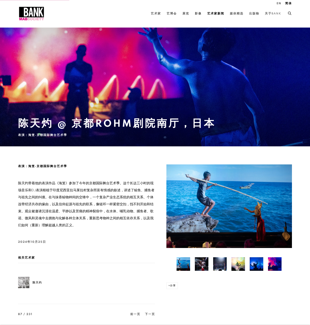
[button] (183, 264)
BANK (31, 13)
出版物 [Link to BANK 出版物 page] (254, 13)
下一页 (150, 314)
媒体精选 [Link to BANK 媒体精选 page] (236, 13)
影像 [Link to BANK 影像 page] (198, 13)
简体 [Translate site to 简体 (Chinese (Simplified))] (288, 3)
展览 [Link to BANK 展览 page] (185, 13)
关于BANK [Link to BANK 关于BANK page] (273, 13)
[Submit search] (290, 13)
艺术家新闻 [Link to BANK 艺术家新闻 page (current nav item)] (215, 13)
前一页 (135, 314)
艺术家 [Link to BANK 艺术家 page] (156, 13)
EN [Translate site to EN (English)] (279, 3)
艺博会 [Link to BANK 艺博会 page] (172, 13)
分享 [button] (173, 285)
